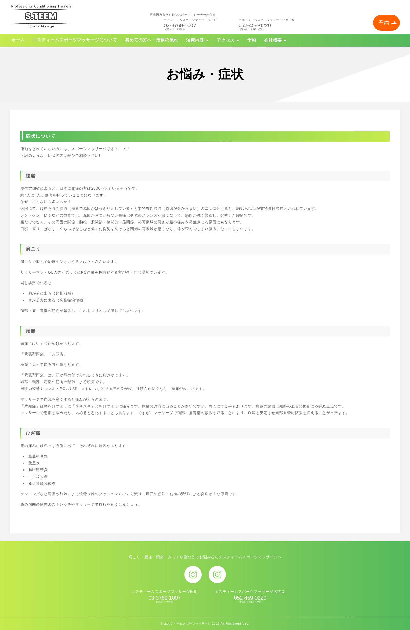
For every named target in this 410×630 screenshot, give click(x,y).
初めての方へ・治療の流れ (151, 40)
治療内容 (195, 40)
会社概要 (273, 40)
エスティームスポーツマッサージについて (75, 40)
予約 (383, 23)
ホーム (18, 40)
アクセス (226, 40)
